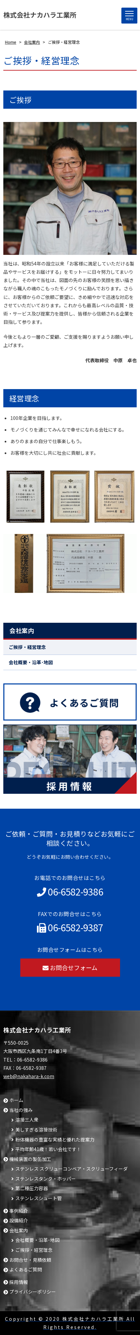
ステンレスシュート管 (38, 1198)
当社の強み (21, 1110)
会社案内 (21, 630)
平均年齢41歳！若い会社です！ (48, 1149)
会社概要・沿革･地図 (31, 662)
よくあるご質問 (25, 1269)
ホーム (16, 1100)
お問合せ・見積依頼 (30, 1260)
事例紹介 (18, 1211)
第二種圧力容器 (31, 1188)
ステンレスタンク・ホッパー (45, 1179)
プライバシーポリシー (32, 1292)
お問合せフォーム (70, 967)
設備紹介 (18, 1220)
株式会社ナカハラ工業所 (39, 15)
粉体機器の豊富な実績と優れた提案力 (54, 1139)
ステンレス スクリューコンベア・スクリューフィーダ (71, 1169)
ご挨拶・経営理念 (27, 647)
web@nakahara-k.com (28, 1076)
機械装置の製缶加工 (30, 1159)
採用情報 (18, 1282)
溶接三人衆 (27, 1120)
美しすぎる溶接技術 (36, 1130)
